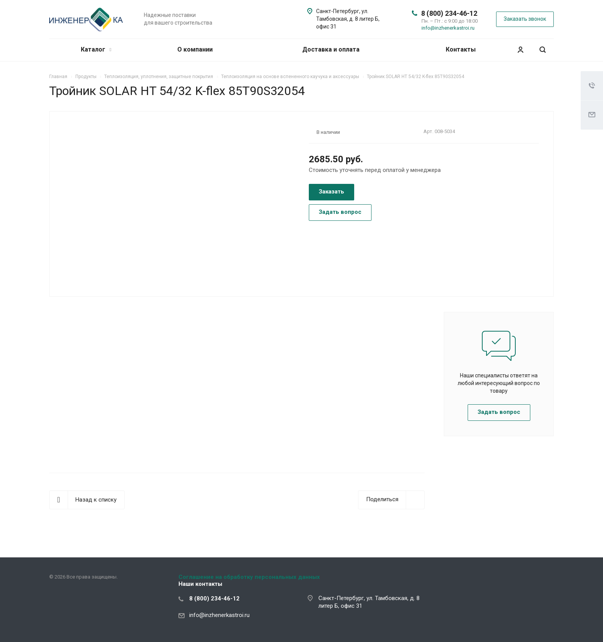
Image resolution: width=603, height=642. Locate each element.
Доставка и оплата (331, 49)
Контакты (461, 49)
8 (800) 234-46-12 (449, 13)
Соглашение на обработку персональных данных (249, 577)
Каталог (96, 49)
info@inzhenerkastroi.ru (448, 27)
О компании (195, 49)
